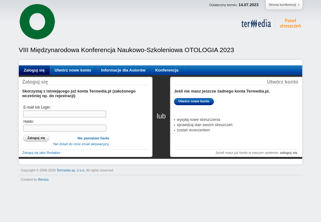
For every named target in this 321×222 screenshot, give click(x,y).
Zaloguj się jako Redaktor (41, 152)
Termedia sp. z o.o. (71, 170)
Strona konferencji (282, 4)
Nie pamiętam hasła (93, 138)
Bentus (43, 179)
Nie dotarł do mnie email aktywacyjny (81, 144)
